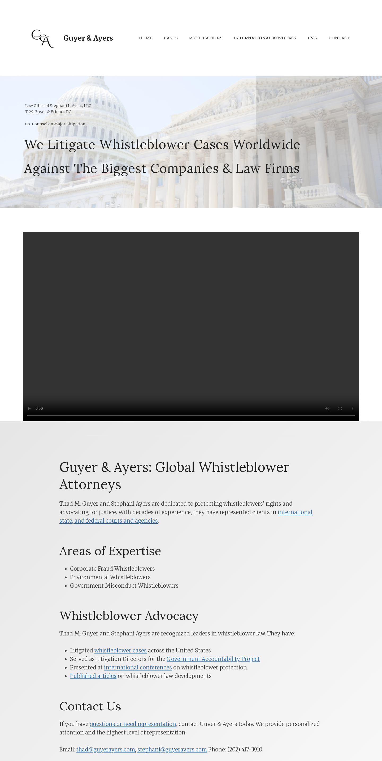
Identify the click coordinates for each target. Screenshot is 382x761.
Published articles (93, 676)
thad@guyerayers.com (105, 749)
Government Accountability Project (213, 659)
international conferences (138, 667)
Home (146, 38)
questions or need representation (133, 724)
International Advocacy (265, 38)
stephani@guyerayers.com (172, 749)
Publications (206, 38)
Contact (339, 38)
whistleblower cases (120, 650)
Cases (171, 38)
